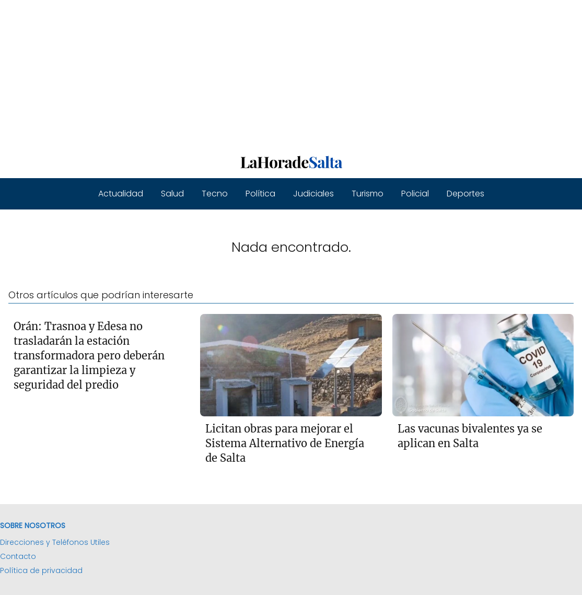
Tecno (215, 194)
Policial (415, 194)
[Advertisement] (291, 73)
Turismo (367, 194)
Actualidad (120, 194)
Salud (172, 194)
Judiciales (313, 194)
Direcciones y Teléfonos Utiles (55, 542)
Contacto (18, 556)
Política (260, 194)
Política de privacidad (41, 570)
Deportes (465, 194)
